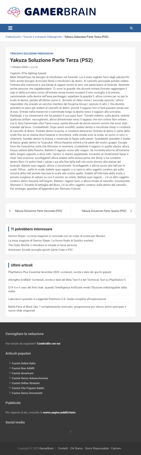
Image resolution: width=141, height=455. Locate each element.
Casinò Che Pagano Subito (28, 388)
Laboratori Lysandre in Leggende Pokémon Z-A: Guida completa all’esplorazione (57, 299)
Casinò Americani (22, 373)
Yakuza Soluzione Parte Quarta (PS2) (104, 211)
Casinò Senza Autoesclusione (30, 378)
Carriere (116, 448)
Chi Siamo (76, 448)
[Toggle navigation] (10, 28)
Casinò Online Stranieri (26, 383)
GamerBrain (46, 448)
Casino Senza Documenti (27, 393)
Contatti (63, 448)
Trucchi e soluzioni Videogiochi (42, 36)
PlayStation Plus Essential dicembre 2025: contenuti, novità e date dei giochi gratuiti (59, 272)
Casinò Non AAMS (23, 368)
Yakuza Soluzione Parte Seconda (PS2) (38, 211)
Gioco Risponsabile (97, 448)
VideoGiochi (13, 36)
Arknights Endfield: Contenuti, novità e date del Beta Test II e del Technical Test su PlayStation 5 (67, 279)
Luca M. (33, 67)
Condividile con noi (48, 343)
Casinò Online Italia (23, 363)
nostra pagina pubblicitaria (59, 412)
